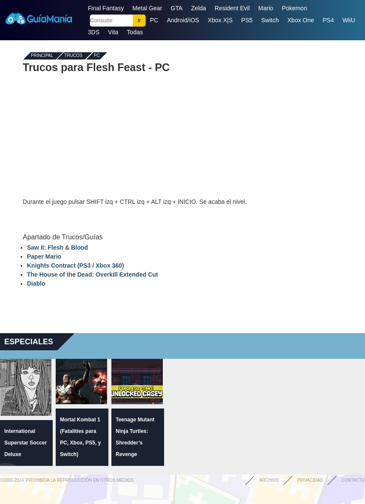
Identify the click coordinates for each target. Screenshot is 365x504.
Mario (265, 8)
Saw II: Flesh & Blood (57, 247)
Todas (135, 32)
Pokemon (294, 8)
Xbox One (300, 20)
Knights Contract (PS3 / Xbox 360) (75, 265)
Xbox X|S (220, 20)
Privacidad (310, 480)
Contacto (353, 480)
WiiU (349, 20)
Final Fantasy (106, 8)
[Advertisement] (182, 135)
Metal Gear (147, 8)
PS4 (328, 20)
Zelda (198, 8)
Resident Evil (232, 8)
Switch (270, 20)
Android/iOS (183, 20)
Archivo (269, 480)
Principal (42, 55)
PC (154, 20)
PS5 (246, 20)
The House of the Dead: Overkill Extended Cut (92, 274)
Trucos (73, 55)
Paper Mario (44, 256)
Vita (113, 32)
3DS (93, 32)
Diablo (36, 283)
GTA (176, 8)
